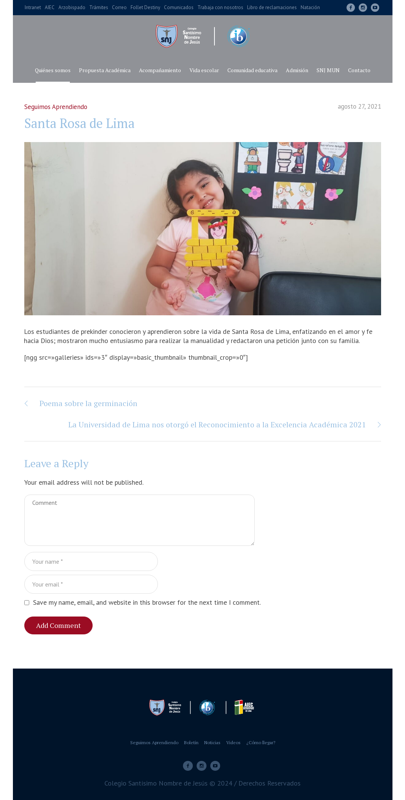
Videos (233, 742)
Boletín (191, 742)
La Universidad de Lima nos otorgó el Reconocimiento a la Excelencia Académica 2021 (217, 424)
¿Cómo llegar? (260, 742)
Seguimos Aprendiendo (55, 107)
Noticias (212, 742)
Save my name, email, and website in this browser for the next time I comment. (147, 602)
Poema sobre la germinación (88, 403)
